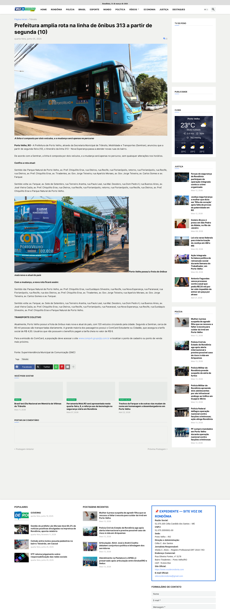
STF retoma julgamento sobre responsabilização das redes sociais (49, 555)
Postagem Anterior (25, 449)
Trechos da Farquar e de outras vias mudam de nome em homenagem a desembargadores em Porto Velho (142, 406)
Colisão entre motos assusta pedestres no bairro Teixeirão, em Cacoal (52, 542)
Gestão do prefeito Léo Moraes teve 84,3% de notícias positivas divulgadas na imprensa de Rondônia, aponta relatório (53, 528)
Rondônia (56, 9)
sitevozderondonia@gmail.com (169, 576)
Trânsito (33, 19)
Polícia (70, 9)
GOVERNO (36, 512)
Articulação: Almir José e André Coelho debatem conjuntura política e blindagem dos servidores (121, 545)
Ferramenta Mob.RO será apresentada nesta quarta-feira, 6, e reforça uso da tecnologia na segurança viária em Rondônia (89, 406)
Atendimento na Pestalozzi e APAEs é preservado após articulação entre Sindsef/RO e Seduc (123, 560)
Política (120, 9)
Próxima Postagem (157, 449)
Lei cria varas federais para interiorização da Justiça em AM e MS (202, 241)
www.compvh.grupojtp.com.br (94, 338)
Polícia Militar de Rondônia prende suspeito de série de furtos (201, 371)
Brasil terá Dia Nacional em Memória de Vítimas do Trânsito (37, 404)
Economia (149, 9)
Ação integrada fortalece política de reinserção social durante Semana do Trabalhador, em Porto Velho (201, 262)
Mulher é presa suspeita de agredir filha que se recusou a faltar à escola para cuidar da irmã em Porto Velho (202, 325)
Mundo (107, 9)
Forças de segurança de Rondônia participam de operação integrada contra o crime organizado (201, 180)
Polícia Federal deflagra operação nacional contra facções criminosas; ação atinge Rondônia (202, 413)
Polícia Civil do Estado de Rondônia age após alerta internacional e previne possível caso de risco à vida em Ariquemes (202, 350)
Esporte (94, 9)
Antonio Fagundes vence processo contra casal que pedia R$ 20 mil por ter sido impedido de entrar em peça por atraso (201, 286)
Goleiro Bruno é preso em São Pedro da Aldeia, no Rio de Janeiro (201, 224)
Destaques (178, 9)
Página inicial (20, 19)
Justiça (163, 9)
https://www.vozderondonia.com (169, 569)
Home (43, 9)
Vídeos (133, 9)
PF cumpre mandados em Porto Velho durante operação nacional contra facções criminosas (202, 434)
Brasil (82, 9)
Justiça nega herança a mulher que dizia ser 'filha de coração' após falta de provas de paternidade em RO (201, 203)
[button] (206, 9)
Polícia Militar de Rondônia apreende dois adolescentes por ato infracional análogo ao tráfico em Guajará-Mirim (202, 392)
